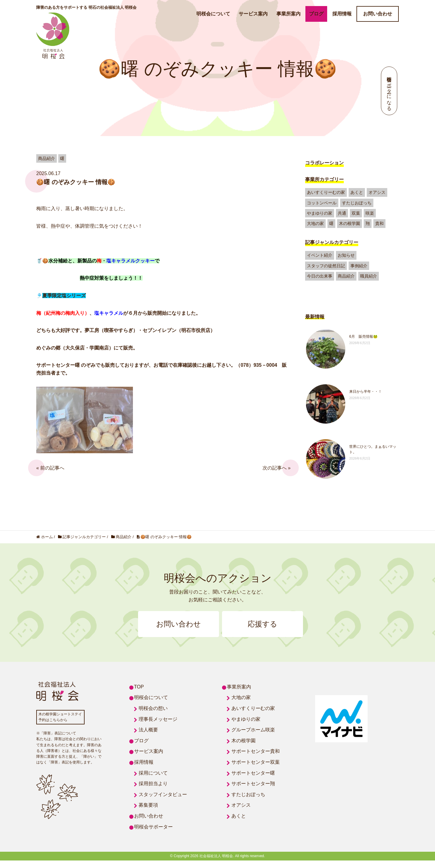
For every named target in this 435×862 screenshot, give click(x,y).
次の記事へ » (277, 467)
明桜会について (213, 13)
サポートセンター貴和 (255, 752)
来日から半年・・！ (365, 391)
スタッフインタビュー (163, 795)
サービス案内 (253, 13)
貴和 (379, 223)
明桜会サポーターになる (389, 91)
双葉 (356, 213)
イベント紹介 (319, 255)
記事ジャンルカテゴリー (331, 242)
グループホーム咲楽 (253, 731)
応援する (265, 624)
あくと (356, 192)
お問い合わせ (377, 13)
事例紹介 (358, 265)
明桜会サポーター (153, 828)
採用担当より (153, 785)
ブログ (316, 13)
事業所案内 (288, 13)
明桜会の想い (153, 709)
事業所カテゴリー (324, 179)
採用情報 (342, 13)
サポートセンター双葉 (255, 763)
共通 (342, 213)
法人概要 (148, 731)
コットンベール (322, 202)
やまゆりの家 (319, 213)
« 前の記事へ (50, 467)
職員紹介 (368, 276)
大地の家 (315, 223)
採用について (153, 774)
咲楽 (370, 213)
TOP (139, 688)
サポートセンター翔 (253, 785)
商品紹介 (346, 276)
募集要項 (148, 806)
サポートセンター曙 (253, 774)
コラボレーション (324, 162)
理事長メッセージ (158, 720)
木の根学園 (349, 223)
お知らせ (346, 255)
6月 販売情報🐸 (363, 336)
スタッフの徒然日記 (326, 265)
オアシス (377, 192)
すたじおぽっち (357, 202)
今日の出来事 (319, 276)
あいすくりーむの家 (326, 192)
